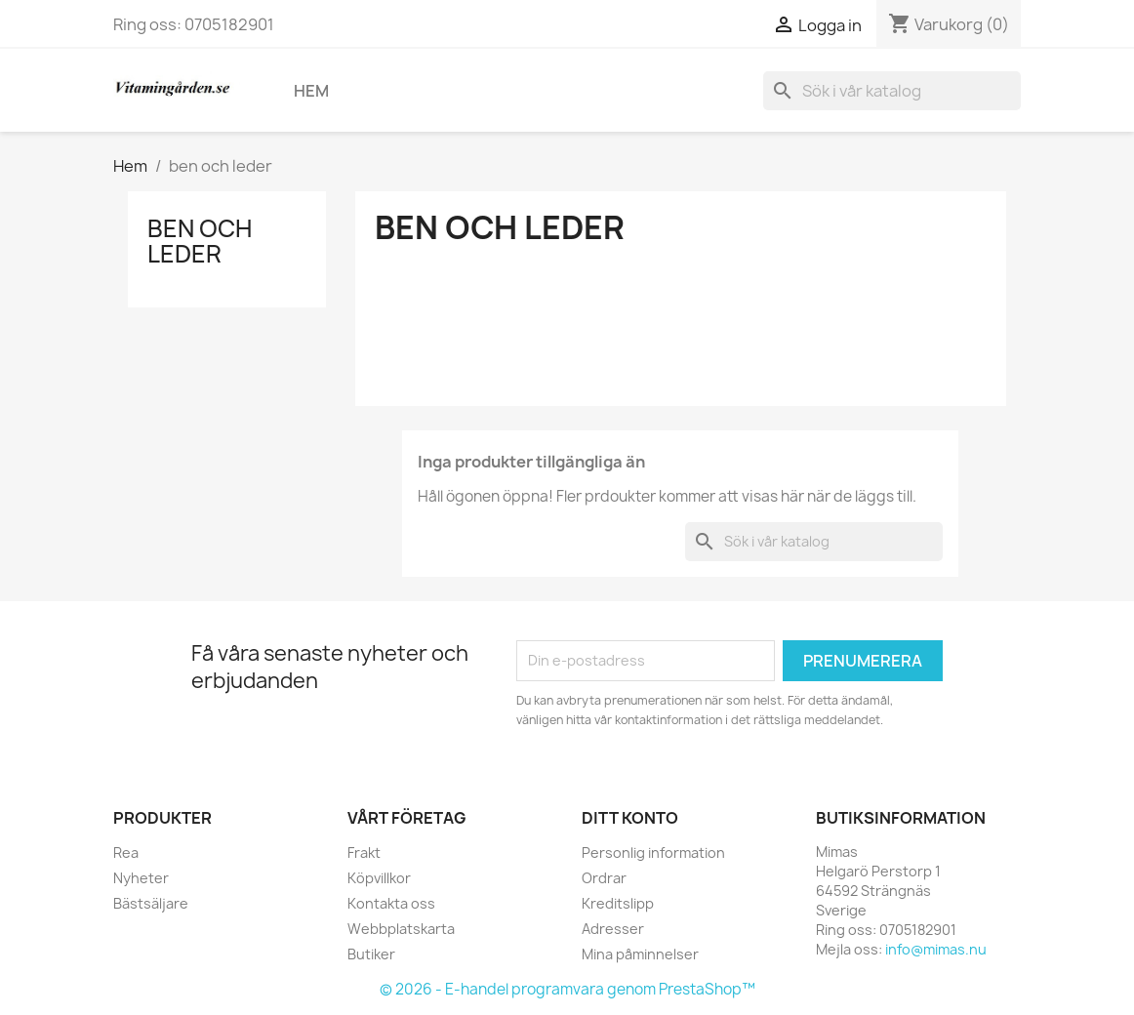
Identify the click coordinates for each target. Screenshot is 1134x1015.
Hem (311, 91)
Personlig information (653, 852)
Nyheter (141, 878)
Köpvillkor (379, 878)
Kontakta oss (391, 903)
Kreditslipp (618, 903)
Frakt (364, 852)
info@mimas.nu (936, 949)
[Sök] (892, 90)
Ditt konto (630, 818)
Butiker (371, 954)
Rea (126, 852)
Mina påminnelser (640, 954)
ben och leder (199, 241)
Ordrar (604, 878)
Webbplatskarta (401, 928)
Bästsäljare (150, 903)
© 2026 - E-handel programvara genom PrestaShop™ (567, 989)
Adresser (613, 928)
